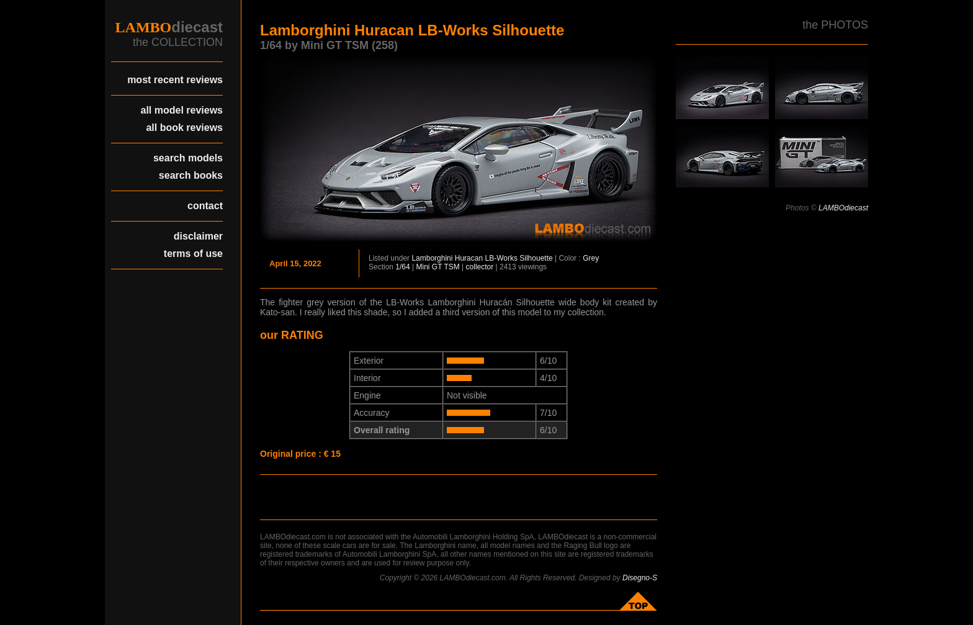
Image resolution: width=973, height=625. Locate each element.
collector (480, 267)
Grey (591, 258)
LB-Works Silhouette (518, 258)
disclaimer (198, 236)
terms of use (193, 253)
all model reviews (181, 110)
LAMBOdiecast (843, 208)
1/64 (402, 267)
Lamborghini (431, 258)
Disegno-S (639, 577)
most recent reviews (175, 79)
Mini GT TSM (438, 267)
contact (205, 205)
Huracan (469, 258)
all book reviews (184, 127)
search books (191, 175)
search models (188, 158)
